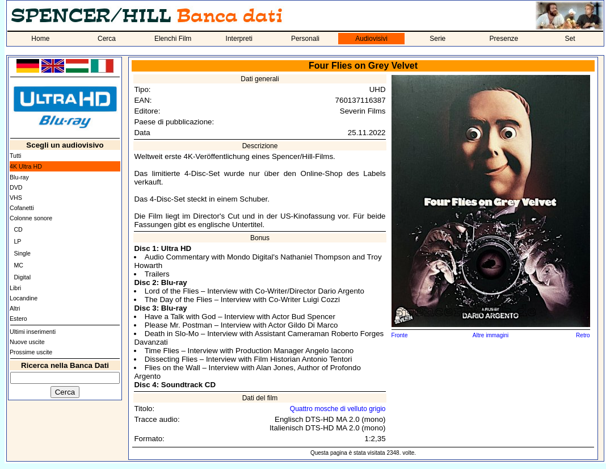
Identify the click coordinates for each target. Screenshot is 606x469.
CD (18, 229)
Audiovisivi (371, 39)
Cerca (107, 39)
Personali (305, 39)
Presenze (504, 39)
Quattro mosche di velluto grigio (338, 409)
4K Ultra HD (26, 166)
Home (40, 39)
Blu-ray (19, 177)
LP (17, 241)
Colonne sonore (31, 218)
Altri (15, 308)
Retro (583, 335)
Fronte (400, 335)
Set (570, 39)
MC (18, 265)
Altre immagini (490, 335)
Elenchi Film (172, 39)
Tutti (15, 155)
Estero (18, 318)
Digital (22, 277)
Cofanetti (22, 207)
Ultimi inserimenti (33, 331)
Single (22, 253)
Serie (437, 39)
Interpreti (239, 39)
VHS (16, 197)
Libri (15, 287)
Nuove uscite (27, 341)
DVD (16, 187)
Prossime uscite (31, 352)
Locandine (23, 298)
